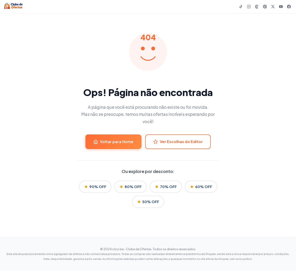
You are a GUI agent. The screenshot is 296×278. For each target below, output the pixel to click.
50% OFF (148, 201)
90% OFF (95, 186)
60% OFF (201, 186)
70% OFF (166, 186)
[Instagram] (249, 6)
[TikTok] (241, 6)
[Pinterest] (265, 6)
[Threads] (257, 6)
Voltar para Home (113, 141)
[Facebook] (289, 6)
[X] (273, 6)
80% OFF (130, 186)
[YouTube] (281, 6)
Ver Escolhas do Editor (178, 141)
